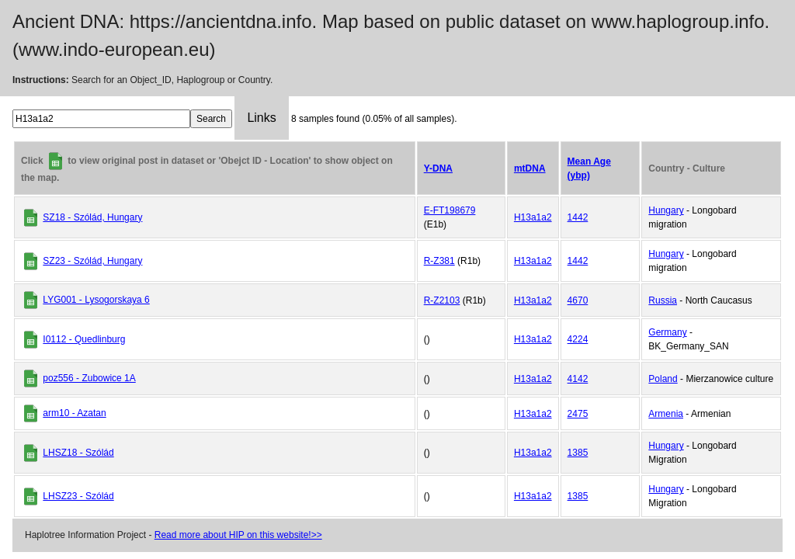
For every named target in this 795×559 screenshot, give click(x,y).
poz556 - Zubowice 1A (89, 378)
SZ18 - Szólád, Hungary (92, 217)
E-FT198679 (450, 210)
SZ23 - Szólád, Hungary (92, 260)
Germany (667, 332)
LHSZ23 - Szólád (78, 496)
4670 (578, 300)
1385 (578, 452)
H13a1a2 (533, 217)
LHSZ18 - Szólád (78, 452)
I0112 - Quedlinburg (84, 339)
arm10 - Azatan (74, 413)
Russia (662, 300)
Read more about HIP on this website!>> (238, 534)
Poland (662, 378)
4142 (578, 378)
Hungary (665, 210)
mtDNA (530, 168)
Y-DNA (438, 168)
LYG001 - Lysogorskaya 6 (96, 299)
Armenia (665, 413)
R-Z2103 (442, 300)
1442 (578, 217)
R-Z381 (439, 260)
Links (261, 117)
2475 (578, 413)
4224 (578, 339)
